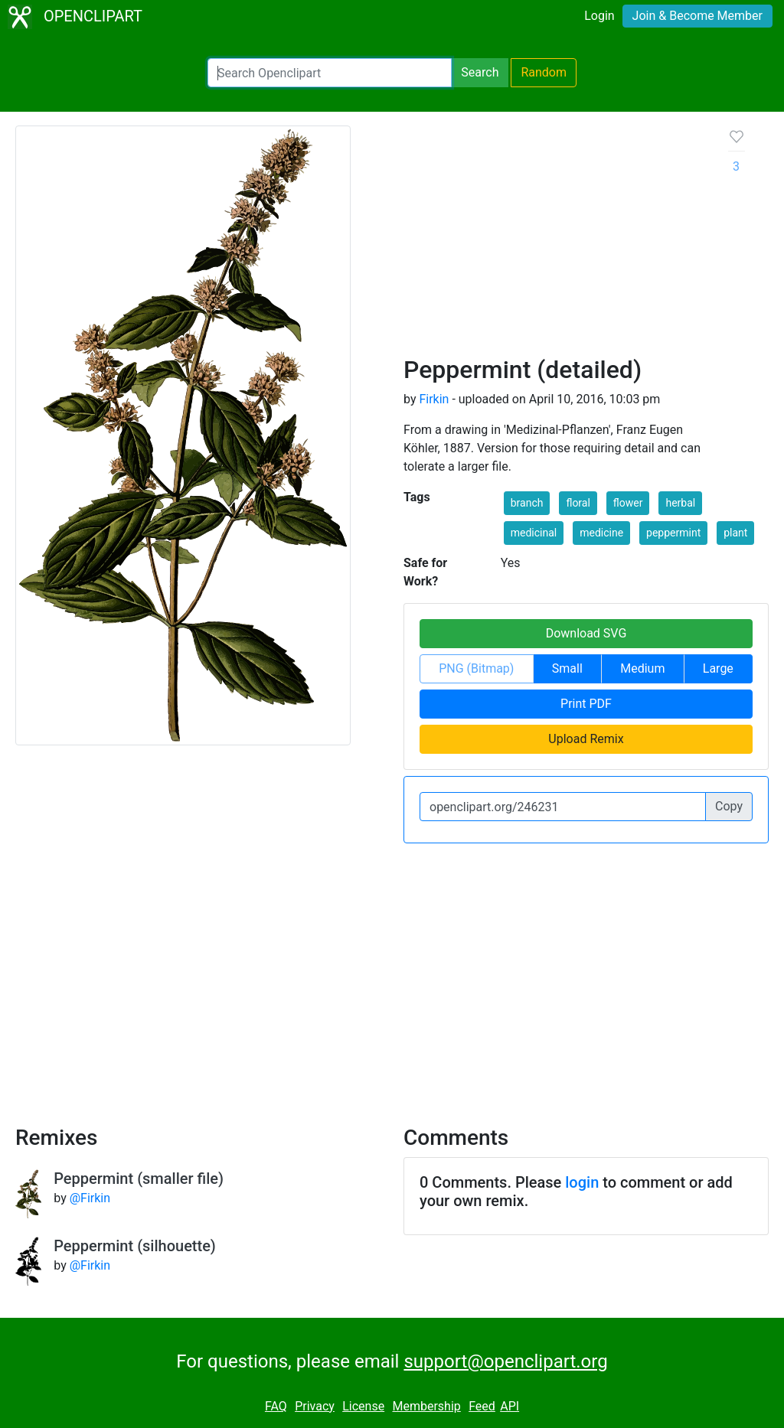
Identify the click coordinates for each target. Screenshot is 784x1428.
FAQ (276, 1406)
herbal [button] (680, 503)
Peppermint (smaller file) (139, 1178)
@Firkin (90, 1198)
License (363, 1406)
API (509, 1406)
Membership (426, 1406)
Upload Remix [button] (585, 739)
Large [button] (718, 668)
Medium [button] (642, 668)
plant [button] (735, 533)
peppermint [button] (673, 533)
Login (599, 15)
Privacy (315, 1406)
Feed (482, 1406)
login (582, 1182)
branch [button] (527, 503)
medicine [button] (601, 533)
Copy (729, 806)
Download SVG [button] (586, 633)
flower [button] (628, 503)
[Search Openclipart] (329, 72)
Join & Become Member (697, 15)
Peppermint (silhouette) (135, 1246)
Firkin (434, 399)
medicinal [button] (534, 533)
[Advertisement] (553, 240)
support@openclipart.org (505, 1361)
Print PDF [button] (586, 703)
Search (479, 72)
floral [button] (578, 503)
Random (544, 72)
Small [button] (567, 668)
